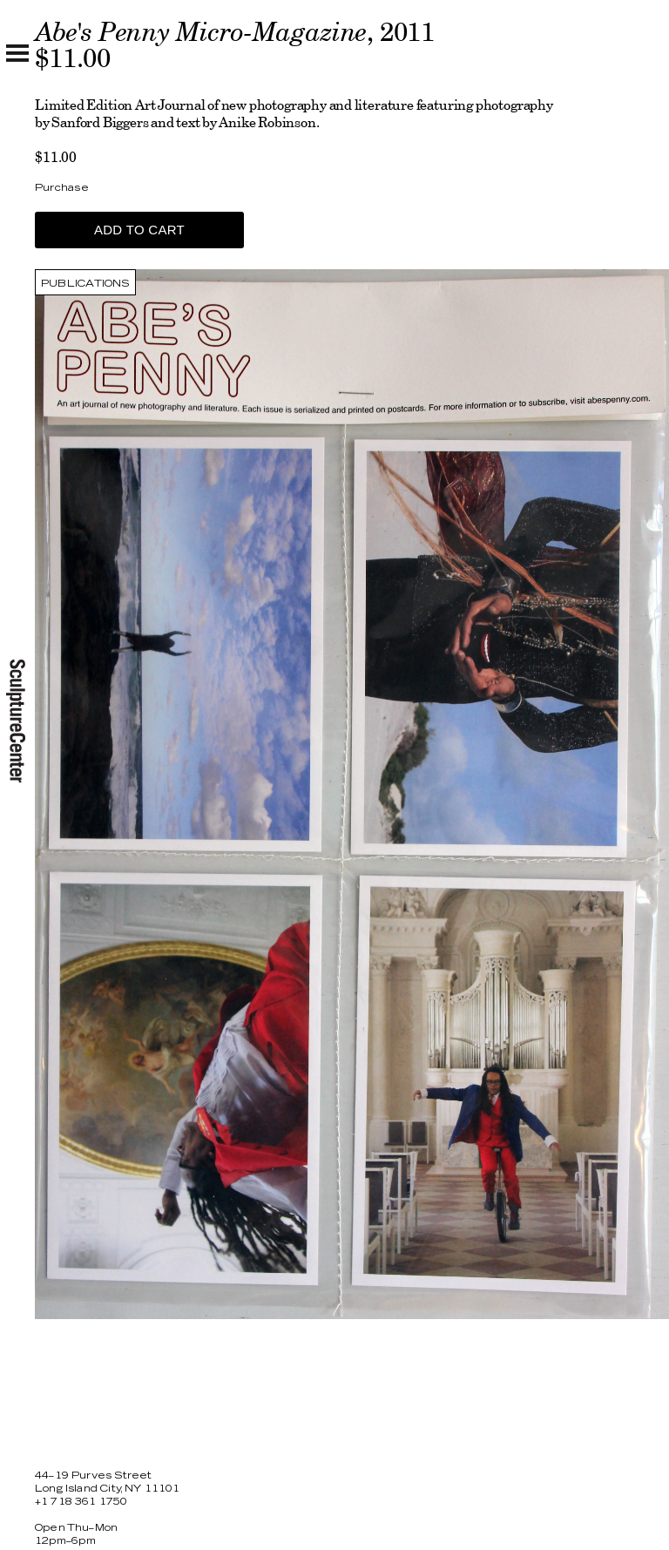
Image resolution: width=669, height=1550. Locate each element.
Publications (85, 283)
